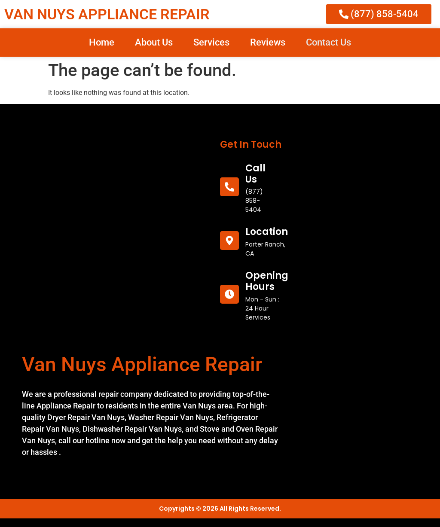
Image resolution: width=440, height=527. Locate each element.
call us (255, 173)
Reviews (267, 42)
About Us (154, 42)
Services (211, 42)
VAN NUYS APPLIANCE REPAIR (107, 14)
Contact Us (328, 42)
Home (101, 42)
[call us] (229, 186)
